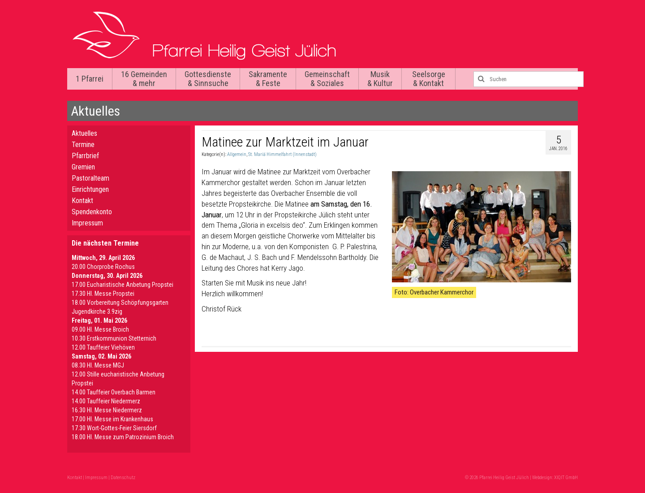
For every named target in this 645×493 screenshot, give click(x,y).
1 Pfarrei (89, 78)
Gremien (83, 167)
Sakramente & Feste (268, 78)
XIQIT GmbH (566, 477)
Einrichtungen (90, 189)
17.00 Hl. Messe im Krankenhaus (112, 419)
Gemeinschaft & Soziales (327, 78)
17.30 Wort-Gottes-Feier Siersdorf (114, 428)
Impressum (87, 223)
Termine (83, 144)
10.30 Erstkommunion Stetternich (114, 338)
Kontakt (82, 200)
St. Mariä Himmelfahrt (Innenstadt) (282, 154)
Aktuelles (84, 133)
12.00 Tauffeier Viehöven (103, 347)
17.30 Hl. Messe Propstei (103, 293)
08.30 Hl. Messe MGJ (98, 365)
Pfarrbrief (85, 155)
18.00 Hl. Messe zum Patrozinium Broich (123, 437)
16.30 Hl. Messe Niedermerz (107, 410)
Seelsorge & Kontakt (428, 78)
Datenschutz (123, 477)
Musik (380, 78)
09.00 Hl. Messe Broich (100, 329)
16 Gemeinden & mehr (144, 78)
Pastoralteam (90, 178)
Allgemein (236, 154)
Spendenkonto (92, 212)
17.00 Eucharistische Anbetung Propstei (122, 284)
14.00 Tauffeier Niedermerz (106, 401)
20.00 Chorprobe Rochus (103, 266)
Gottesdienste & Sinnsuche (208, 78)
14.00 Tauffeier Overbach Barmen (113, 392)
